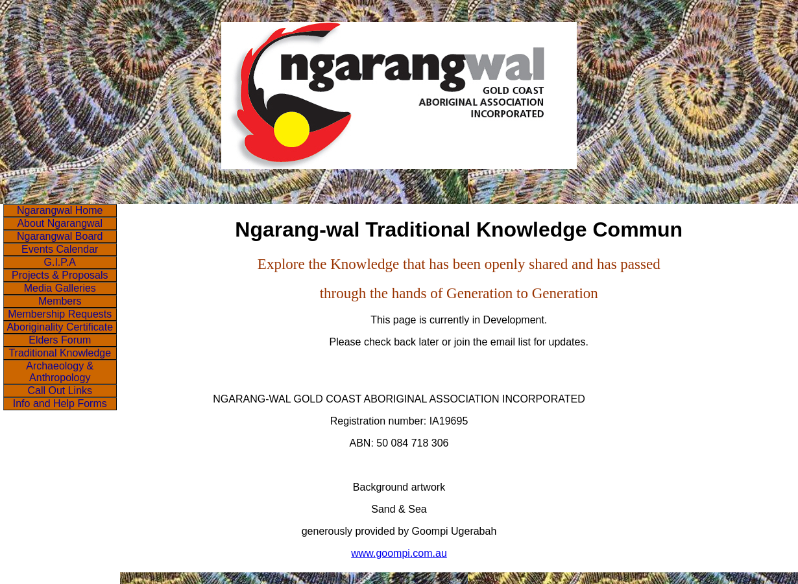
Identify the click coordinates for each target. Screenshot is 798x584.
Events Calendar (59, 249)
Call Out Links (59, 390)
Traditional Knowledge (59, 352)
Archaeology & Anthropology (59, 371)
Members (60, 301)
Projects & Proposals (60, 275)
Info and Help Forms (60, 403)
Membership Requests (60, 314)
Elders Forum (60, 339)
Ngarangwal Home (60, 210)
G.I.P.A (59, 262)
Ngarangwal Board (60, 236)
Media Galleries (60, 288)
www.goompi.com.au (399, 553)
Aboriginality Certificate (59, 327)
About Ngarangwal (60, 223)
